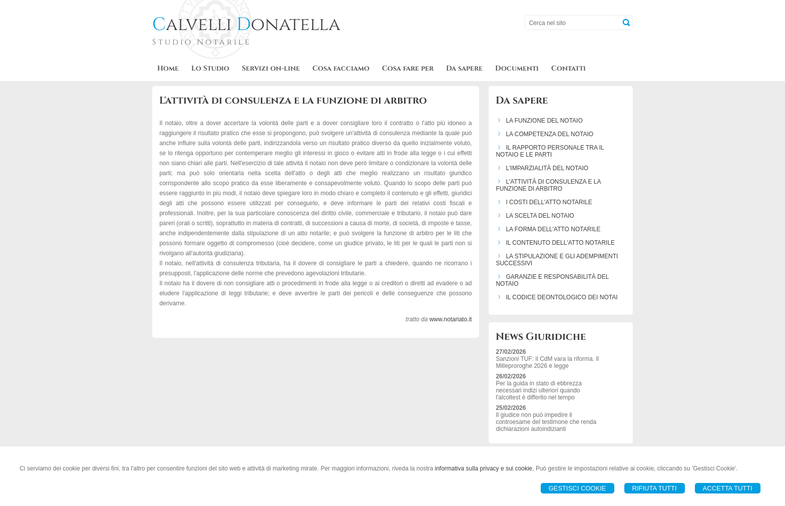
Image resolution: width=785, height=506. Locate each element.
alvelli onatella (246, 25)
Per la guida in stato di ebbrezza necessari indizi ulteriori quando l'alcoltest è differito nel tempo (538, 390)
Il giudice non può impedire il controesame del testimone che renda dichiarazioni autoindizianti (546, 421)
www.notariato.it (451, 319)
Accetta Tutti (727, 488)
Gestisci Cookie (577, 488)
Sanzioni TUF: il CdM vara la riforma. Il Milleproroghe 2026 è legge (547, 362)
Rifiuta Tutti (654, 488)
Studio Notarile (201, 42)
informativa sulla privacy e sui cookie (484, 468)
